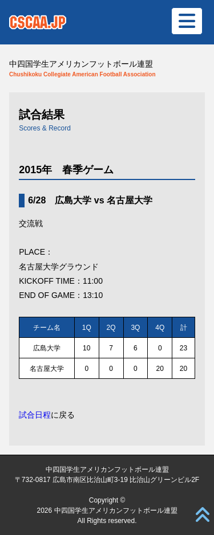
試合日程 (35, 414)
